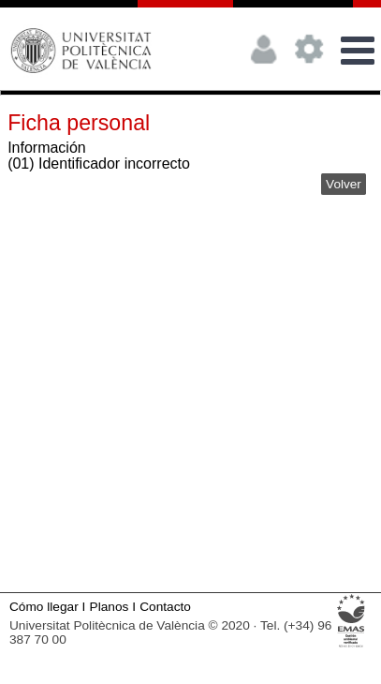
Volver (343, 184)
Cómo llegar (44, 607)
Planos (109, 607)
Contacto (165, 607)
